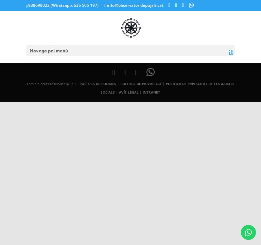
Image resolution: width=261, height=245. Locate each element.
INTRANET (151, 92)
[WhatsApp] (191, 5)
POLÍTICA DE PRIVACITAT (141, 83)
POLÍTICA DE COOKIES (98, 83)
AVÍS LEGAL (129, 92)
